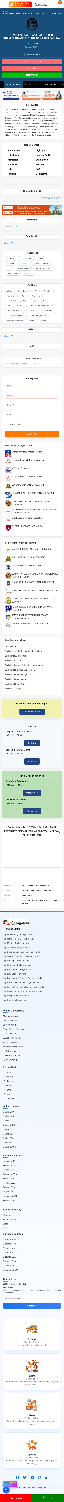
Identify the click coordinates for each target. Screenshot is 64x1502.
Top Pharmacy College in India (17, 965)
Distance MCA (9, 1244)
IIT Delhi (7, 1072)
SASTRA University (12, 1038)
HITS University (10, 1051)
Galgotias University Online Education (28, 460)
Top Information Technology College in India (23, 987)
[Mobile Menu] (5, 4)
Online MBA (8, 1112)
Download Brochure (32, 61)
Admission (50, 84)
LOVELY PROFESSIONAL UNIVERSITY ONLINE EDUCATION (31, 503)
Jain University (10, 1020)
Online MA (8, 1121)
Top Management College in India (18, 939)
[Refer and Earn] (20, 4)
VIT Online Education (21, 468)
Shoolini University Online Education (27, 518)
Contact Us (41, 174)
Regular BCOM (10, 1196)
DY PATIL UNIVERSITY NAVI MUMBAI (27, 526)
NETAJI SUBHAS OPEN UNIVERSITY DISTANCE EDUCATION (32, 608)
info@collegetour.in (17, 1284)
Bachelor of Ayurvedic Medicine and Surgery (24, 665)
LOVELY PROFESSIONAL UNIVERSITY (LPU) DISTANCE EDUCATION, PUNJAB (35, 575)
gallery (11, 169)
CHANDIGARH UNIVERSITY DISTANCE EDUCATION (33, 582)
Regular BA (8, 1191)
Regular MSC (9, 1178)
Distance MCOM (10, 1252)
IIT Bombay (8, 1085)
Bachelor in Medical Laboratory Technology (23, 651)
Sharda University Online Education (27, 452)
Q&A (38, 169)
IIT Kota (6, 1094)
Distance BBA (9, 1257)
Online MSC (8, 1129)
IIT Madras (8, 1081)
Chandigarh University (13, 1029)
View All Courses (50, 197)
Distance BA (8, 1265)
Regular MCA (9, 1165)
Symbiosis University (13, 1047)
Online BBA (8, 1134)
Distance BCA (9, 1261)
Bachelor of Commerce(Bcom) (18, 674)
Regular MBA (9, 1161)
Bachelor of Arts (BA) (14, 660)
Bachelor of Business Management (20, 670)
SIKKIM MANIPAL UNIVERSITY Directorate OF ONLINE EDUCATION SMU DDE (34, 511)
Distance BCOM (10, 1270)
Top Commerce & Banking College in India (22, 978)
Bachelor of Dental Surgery (16, 684)
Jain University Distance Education (26, 566)
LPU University (10, 1025)
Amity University (10, 1042)
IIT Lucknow (8, 1098)
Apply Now (32, 68)
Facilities (40, 164)
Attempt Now (32, 793)
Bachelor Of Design (13, 689)
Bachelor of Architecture (15, 656)
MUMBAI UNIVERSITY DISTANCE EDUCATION (31, 623)
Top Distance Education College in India (21, 952)
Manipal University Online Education (27, 476)
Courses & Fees (33, 84)
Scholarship (42, 159)
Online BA (7, 1142)
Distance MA (9, 1248)
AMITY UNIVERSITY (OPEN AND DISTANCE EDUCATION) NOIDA (30, 616)
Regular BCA (9, 1187)
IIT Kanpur (8, 1077)
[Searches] (60, 2)
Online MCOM (9, 1125)
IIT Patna (7, 1090)
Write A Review (32, 54)
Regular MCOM (10, 1174)
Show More (10, 226)
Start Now (32, 743)
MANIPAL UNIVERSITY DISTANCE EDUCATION (31, 549)
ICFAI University (10, 1060)
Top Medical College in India (16, 943)
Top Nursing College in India (16, 960)
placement (13, 164)
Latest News (14, 155)
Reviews (12, 174)
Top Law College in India (14, 974)
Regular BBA (9, 1183)
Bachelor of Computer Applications (20, 679)
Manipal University (11, 1016)
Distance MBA (9, 1239)
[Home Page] (41, 4)
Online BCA (8, 1138)
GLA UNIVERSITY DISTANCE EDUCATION (29, 557)
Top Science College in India (16, 947)
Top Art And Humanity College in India (21, 982)
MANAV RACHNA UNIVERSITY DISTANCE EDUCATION (35, 590)
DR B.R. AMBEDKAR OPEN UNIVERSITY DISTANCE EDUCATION (33, 600)
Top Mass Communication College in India (22, 991)
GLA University (10, 1033)
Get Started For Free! (32, 711)
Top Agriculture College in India (17, 969)
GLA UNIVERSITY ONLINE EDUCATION (28, 485)
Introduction (13, 84)
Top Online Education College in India (20, 956)
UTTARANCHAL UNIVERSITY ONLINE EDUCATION (33, 493)
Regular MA (8, 1170)
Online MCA (8, 1116)
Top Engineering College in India (18, 934)
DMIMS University (11, 1055)
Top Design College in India (16, 995)
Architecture (10, 646)
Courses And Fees (45, 155)
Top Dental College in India (15, 1000)
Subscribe (32, 1306)
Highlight (40, 150)
